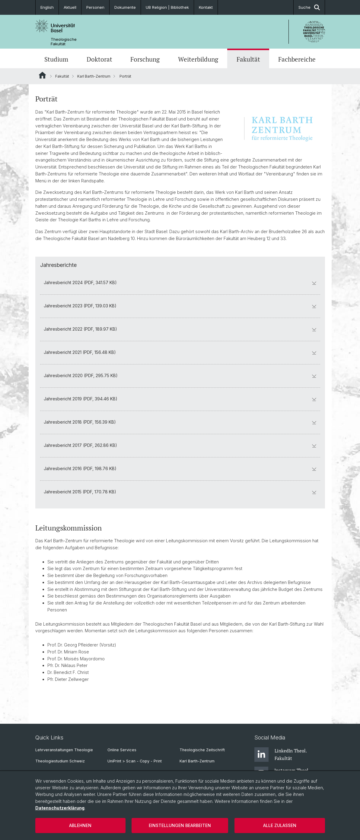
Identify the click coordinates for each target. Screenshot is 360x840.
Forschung (145, 59)
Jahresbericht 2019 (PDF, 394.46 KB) (180, 398)
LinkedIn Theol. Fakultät (280, 754)
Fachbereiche (297, 59)
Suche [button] (309, 7)
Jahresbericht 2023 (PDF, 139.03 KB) (180, 305)
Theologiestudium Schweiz (60, 761)
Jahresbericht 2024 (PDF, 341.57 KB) (180, 282)
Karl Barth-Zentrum (93, 76)
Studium (56, 59)
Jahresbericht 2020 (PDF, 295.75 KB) (180, 375)
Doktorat (99, 59)
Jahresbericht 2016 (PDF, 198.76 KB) (180, 468)
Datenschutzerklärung (59, 807)
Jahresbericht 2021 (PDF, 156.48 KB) (180, 352)
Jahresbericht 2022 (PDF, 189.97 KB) (180, 329)
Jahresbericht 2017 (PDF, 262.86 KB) (180, 445)
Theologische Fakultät (64, 41)
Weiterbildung (198, 59)
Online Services (121, 750)
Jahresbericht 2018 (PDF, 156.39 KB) (180, 422)
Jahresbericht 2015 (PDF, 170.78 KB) (180, 491)
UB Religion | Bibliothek (167, 7)
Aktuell (70, 7)
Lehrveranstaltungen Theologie (64, 750)
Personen (95, 7)
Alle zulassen (279, 825)
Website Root (42, 75)
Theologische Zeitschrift (202, 750)
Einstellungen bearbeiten (180, 825)
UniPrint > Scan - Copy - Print (134, 761)
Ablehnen (80, 825)
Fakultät (248, 59)
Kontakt (206, 7)
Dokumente (125, 7)
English (47, 7)
